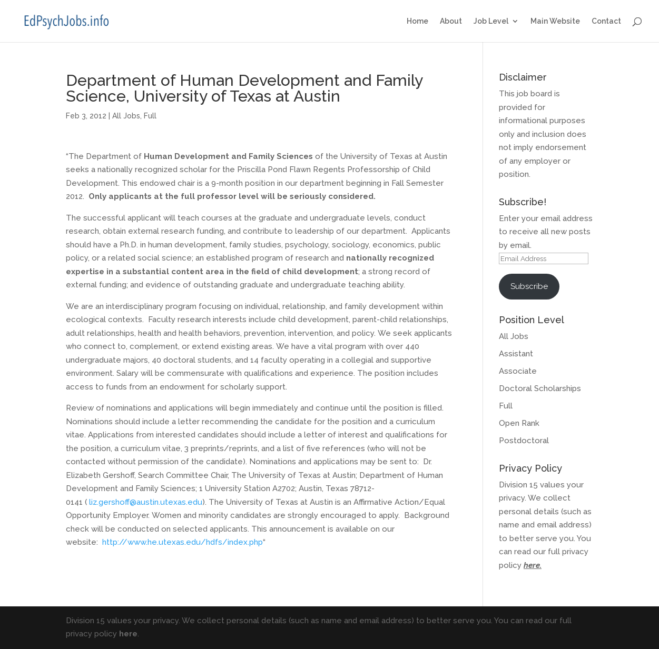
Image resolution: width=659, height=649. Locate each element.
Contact (606, 21)
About (451, 21)
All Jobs (126, 116)
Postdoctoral (524, 440)
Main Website (555, 21)
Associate (518, 371)
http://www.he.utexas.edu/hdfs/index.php (182, 542)
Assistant (516, 353)
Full (150, 116)
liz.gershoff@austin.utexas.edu (145, 502)
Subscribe (529, 286)
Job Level (491, 21)
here (532, 565)
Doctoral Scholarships (540, 388)
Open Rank (519, 423)
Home (417, 21)
